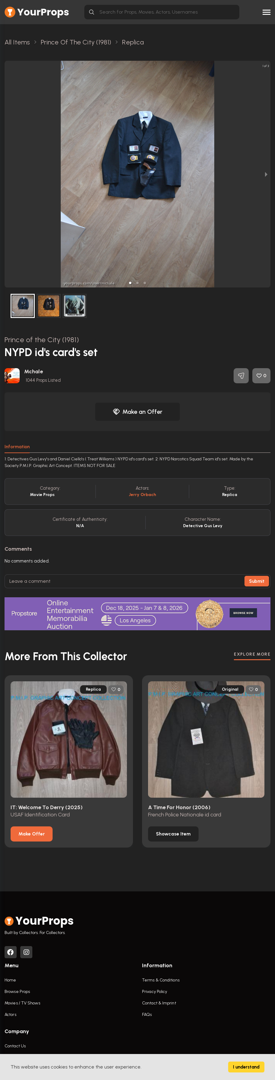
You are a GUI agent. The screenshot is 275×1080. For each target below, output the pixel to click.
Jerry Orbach (142, 494)
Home (10, 980)
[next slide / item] (266, 174)
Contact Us (15, 1046)
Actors (10, 1014)
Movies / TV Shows (22, 1003)
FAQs (147, 1014)
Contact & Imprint (159, 1003)
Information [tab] (17, 446)
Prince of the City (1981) (42, 339)
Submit (256, 581)
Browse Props (17, 991)
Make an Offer (137, 411)
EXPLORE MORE (252, 654)
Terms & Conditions (161, 980)
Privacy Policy (154, 991)
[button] (130, 283)
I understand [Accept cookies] (246, 1067)
